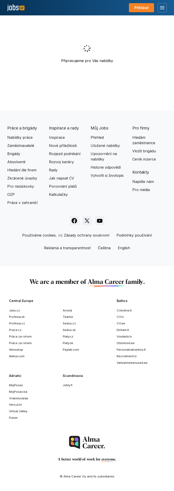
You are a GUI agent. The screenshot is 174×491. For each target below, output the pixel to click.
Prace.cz (15, 330)
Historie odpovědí (106, 167)
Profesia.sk (17, 317)
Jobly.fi (67, 385)
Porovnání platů (63, 186)
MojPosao (16, 385)
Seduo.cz (69, 323)
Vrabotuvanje (18, 398)
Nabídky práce (20, 137)
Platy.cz (68, 336)
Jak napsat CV (61, 178)
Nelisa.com (16, 356)
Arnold (67, 310)
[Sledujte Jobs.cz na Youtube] (99, 220)
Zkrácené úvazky (22, 178)
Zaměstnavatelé (20, 145)
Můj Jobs (99, 128)
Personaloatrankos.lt (131, 349)
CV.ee (121, 323)
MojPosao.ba (18, 391)
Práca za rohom (20, 336)
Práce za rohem (20, 343)
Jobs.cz (14, 310)
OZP (11, 194)
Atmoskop (16, 349)
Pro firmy (141, 128)
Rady (53, 170)
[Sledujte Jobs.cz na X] (87, 220)
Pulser (13, 417)
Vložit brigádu (144, 151)
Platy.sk (68, 343)
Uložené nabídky (105, 145)
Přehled (97, 137)
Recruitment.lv (127, 356)
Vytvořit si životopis (107, 175)
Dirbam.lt (123, 330)
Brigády (13, 153)
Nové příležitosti (63, 145)
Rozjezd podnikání (64, 153)
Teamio (68, 317)
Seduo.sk (69, 330)
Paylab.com (71, 349)
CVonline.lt (124, 310)
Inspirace (57, 137)
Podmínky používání (134, 235)
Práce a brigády (22, 128)
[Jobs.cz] (15, 7)
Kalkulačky (58, 194)
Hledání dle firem (21, 170)
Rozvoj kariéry (61, 162)
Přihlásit (141, 7)
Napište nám (143, 181)
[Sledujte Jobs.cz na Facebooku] (74, 220)
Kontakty (140, 172)
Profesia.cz (17, 323)
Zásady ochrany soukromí (86, 235)
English (124, 248)
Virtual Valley (18, 411)
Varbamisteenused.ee (132, 362)
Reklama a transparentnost (67, 248)
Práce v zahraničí (22, 202)
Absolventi (16, 162)
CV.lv (120, 317)
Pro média (141, 189)
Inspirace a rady (64, 128)
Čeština (104, 248)
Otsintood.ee (126, 343)
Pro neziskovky (20, 186)
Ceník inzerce (144, 159)
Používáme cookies (39, 235)
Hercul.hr (15, 404)
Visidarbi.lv (124, 336)
